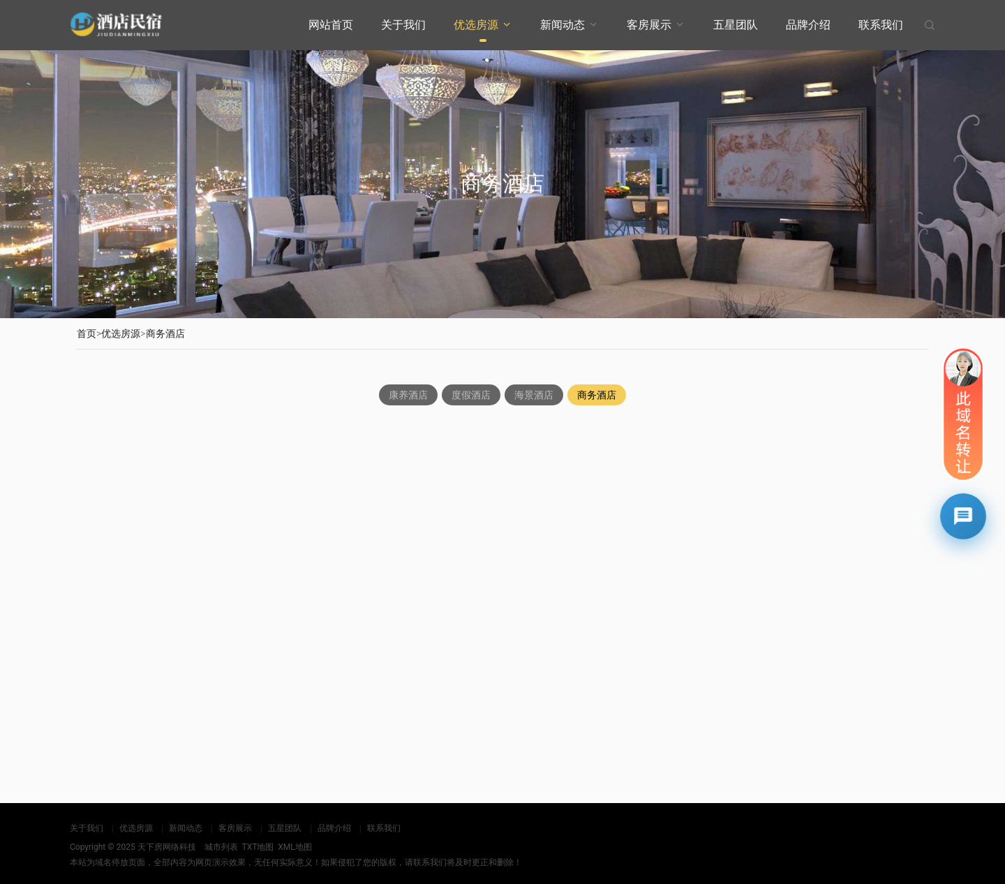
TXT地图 (257, 847)
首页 (86, 333)
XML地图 (294, 847)
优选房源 (476, 24)
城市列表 (221, 847)
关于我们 (403, 24)
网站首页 (330, 24)
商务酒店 (165, 333)
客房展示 (649, 24)
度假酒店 (471, 396)
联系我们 (880, 24)
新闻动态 (562, 24)
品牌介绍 (808, 24)
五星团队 (735, 24)
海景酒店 (533, 396)
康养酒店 (408, 396)
